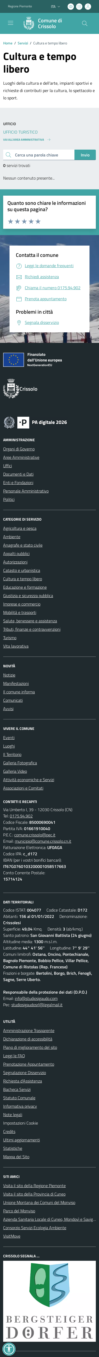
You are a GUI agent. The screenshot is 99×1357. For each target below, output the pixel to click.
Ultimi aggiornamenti (21, 1140)
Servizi (23, 43)
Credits (9, 1131)
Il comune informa (19, 692)
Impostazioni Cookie (20, 1123)
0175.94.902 (21, 816)
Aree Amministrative (21, 457)
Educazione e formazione (25, 587)
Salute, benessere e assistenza (30, 621)
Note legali (12, 1114)
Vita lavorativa (16, 646)
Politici (9, 499)
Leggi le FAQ (14, 1056)
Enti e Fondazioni (18, 482)
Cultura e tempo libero (22, 579)
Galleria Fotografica (20, 763)
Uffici (7, 466)
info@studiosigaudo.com (36, 998)
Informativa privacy (20, 1106)
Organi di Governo (19, 449)
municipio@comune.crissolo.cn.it (43, 841)
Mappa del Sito (16, 1156)
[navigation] (10, 23)
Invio (85, 155)
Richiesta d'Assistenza (22, 1081)
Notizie (9, 675)
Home (7, 43)
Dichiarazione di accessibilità (27, 1039)
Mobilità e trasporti (19, 612)
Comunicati (13, 700)
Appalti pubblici (16, 553)
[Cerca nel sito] (84, 23)
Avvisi (8, 708)
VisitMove (11, 1236)
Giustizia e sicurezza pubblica (28, 595)
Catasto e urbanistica (21, 570)
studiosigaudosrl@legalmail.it (37, 1005)
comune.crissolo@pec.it (34, 835)
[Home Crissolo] (47, 23)
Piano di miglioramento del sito (30, 1047)
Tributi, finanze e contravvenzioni (31, 629)
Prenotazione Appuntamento (28, 1064)
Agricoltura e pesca (19, 528)
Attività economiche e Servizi (28, 779)
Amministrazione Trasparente (28, 1030)
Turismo (9, 637)
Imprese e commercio (21, 604)
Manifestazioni (16, 683)
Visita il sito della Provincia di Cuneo (34, 1194)
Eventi (9, 737)
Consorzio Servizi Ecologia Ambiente (34, 1227)
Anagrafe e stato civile (23, 545)
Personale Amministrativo (26, 491)
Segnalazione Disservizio (24, 1072)
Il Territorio (12, 754)
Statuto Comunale (19, 1098)
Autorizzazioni (15, 562)
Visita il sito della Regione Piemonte (34, 1185)
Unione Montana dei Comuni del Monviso (39, 1202)
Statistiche (12, 1148)
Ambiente (11, 536)
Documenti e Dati (18, 474)
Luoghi (9, 746)
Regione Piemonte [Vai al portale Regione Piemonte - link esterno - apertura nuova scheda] (20, 6)
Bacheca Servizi (17, 1089)
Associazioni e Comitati (23, 788)
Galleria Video (15, 771)
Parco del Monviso (19, 1211)
